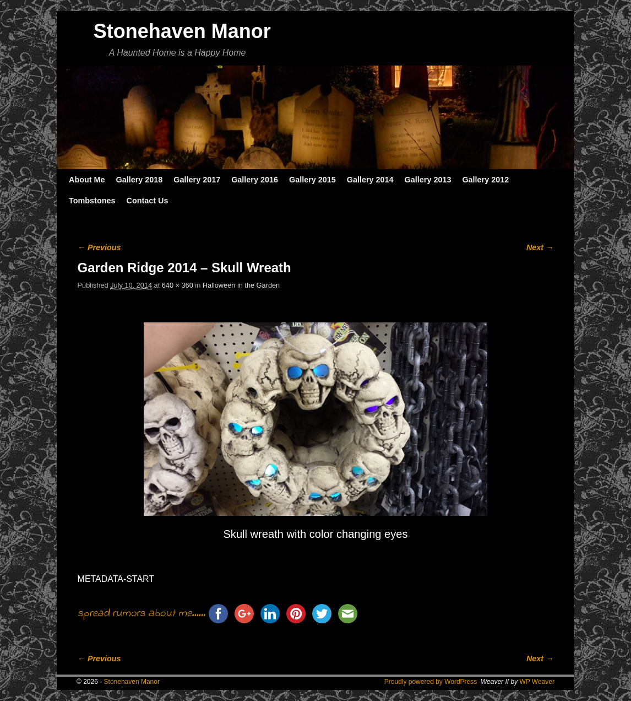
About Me (87, 179)
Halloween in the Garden (241, 285)
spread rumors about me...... (141, 614)
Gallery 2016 (254, 179)
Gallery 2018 (139, 179)
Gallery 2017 (196, 179)
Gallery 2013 (428, 179)
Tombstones (92, 200)
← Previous (99, 247)
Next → (539, 247)
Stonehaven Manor (182, 31)
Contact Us (147, 200)
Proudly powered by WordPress (430, 682)
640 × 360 (177, 285)
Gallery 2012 (485, 179)
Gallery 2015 (312, 179)
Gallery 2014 (370, 179)
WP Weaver (536, 682)
